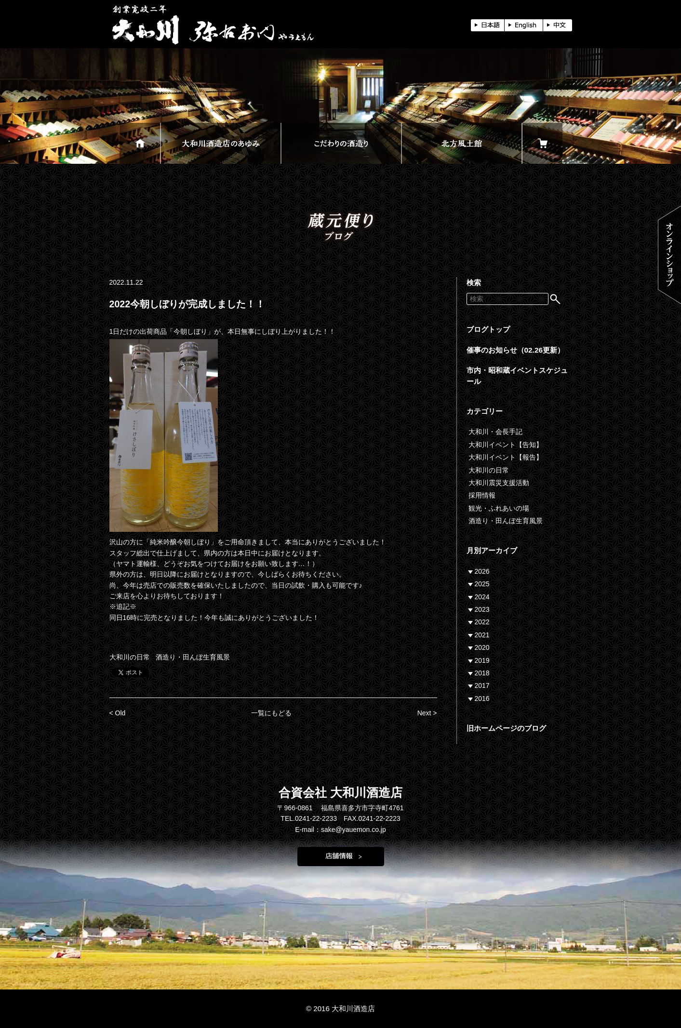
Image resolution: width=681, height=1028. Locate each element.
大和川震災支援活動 (498, 483)
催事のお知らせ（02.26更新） (516, 350)
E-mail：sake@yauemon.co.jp (340, 829)
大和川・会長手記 (495, 431)
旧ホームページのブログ (506, 728)
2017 (482, 685)
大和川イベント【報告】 (505, 457)
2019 (482, 660)
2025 (482, 584)
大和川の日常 (129, 657)
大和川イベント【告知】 (505, 444)
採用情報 (481, 495)
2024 (482, 597)
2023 (482, 609)
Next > (427, 713)
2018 (482, 673)
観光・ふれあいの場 (498, 508)
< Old (117, 713)
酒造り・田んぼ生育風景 (193, 657)
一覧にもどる (271, 713)
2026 (482, 571)
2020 (482, 647)
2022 (482, 622)
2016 (482, 698)
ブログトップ (488, 329)
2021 (482, 635)
